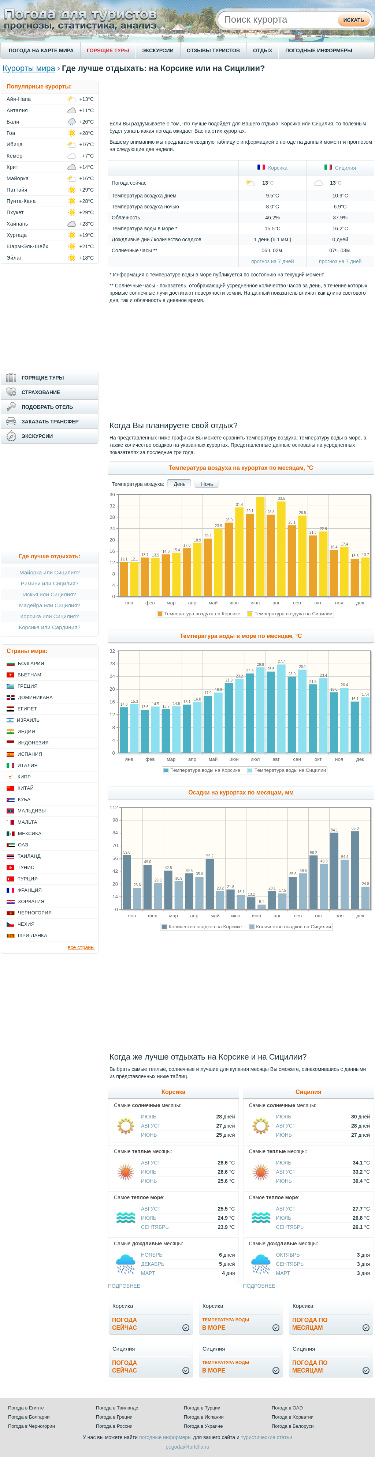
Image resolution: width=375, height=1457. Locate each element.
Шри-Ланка (32, 935)
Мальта (27, 822)
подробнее (124, 1286)
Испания (30, 754)
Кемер (15, 156)
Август (150, 1126)
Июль (148, 1117)
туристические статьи (266, 1437)
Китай (26, 788)
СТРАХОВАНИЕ (41, 392)
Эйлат (14, 258)
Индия (26, 731)
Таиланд (29, 856)
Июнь (149, 1135)
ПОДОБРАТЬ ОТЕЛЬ (47, 407)
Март (148, 1273)
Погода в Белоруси (292, 1426)
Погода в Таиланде (117, 1408)
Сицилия (340, 168)
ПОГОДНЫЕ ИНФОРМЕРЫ (318, 50)
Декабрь (152, 1264)
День (179, 484)
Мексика (29, 833)
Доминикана (35, 697)
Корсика (272, 168)
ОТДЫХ (262, 50)
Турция (28, 879)
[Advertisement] (241, 96)
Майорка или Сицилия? (49, 572)
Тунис (26, 867)
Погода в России (114, 1426)
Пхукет (15, 212)
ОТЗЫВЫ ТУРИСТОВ (213, 50)
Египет (27, 708)
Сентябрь (155, 1227)
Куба (24, 799)
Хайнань (17, 224)
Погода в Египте (26, 1408)
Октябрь (288, 1255)
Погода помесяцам (309, 1324)
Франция (30, 890)
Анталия (17, 110)
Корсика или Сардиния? (50, 627)
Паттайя (17, 190)
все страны (81, 947)
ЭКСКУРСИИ (158, 50)
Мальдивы (32, 811)
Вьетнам (29, 674)
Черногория (35, 913)
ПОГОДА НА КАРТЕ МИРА (41, 50)
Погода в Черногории (31, 1426)
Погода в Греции (114, 1417)
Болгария (31, 663)
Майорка (18, 178)
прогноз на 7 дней (272, 261)
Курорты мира (29, 68)
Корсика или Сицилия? (49, 616)
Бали (13, 122)
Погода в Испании (204, 1417)
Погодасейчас (124, 1324)
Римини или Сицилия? (49, 583)
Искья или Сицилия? (49, 594)
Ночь (207, 484)
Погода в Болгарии (28, 1417)
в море (225, 1324)
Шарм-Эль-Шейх (27, 246)
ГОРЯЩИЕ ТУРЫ (108, 50)
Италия (28, 765)
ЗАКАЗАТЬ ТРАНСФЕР (50, 421)
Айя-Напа (19, 99)
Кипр (24, 777)
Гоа (11, 133)
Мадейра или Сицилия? (49, 605)
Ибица (15, 144)
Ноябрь (152, 1255)
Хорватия (31, 901)
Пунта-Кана (21, 201)
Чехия (26, 924)
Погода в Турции (202, 1408)
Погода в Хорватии (292, 1417)
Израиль (28, 720)
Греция (28, 686)
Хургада (17, 235)
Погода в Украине (203, 1426)
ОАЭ (23, 845)
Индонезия (33, 743)
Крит (12, 167)
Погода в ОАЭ (287, 1408)
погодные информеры (165, 1437)
